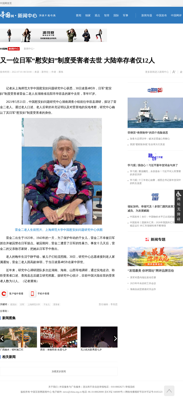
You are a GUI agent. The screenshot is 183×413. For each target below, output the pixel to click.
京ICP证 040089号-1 (114, 392)
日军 (22, 304)
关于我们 (53, 387)
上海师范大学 (34, 304)
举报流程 (130, 387)
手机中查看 (43, 293)
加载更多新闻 (59, 371)
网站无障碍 (178, 209)
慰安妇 (13, 304)
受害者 (56, 304)
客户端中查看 (16, 293)
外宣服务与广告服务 (70, 387)
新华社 (45, 72)
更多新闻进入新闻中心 (157, 72)
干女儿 (47, 304)
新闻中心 (28, 48)
